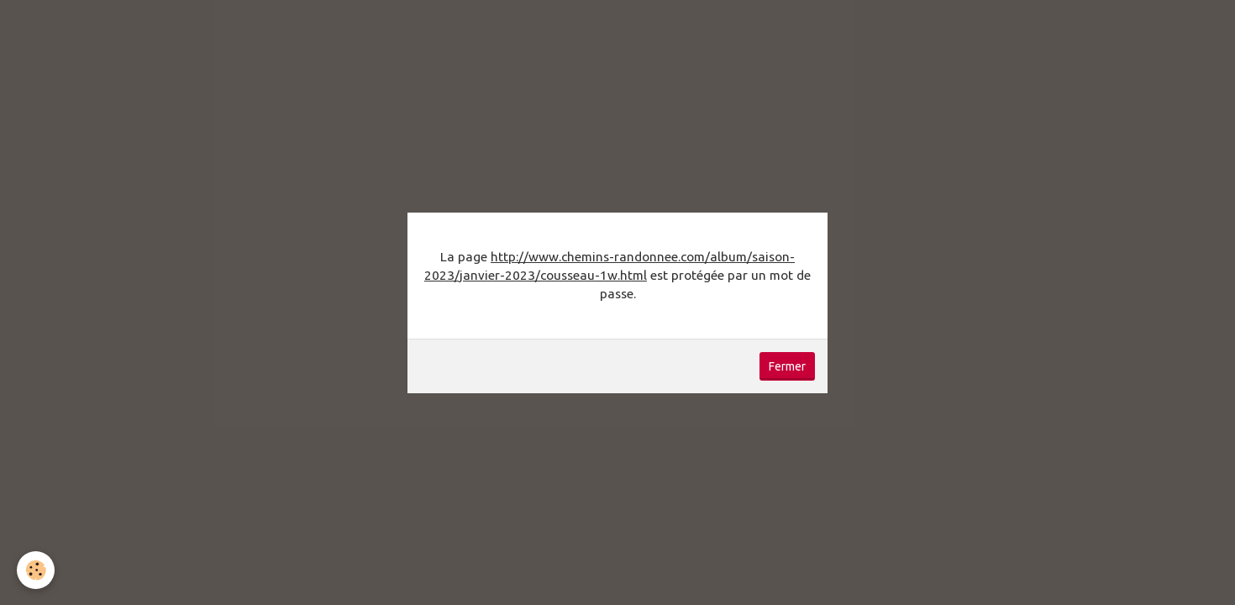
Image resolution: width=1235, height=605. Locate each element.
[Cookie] (36, 570)
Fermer (787, 366)
